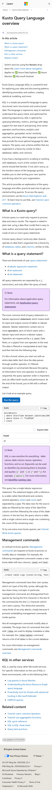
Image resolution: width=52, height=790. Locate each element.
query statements (38, 260)
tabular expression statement (23, 266)
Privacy (37, 766)
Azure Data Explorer (20, 9)
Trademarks (7, 786)
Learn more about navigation (28, 68)
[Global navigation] (3, 3)
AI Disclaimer (7, 774)
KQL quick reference (17, 721)
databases (9, 246)
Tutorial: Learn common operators (23, 713)
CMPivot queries (15, 699)
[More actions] (47, 10)
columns (30, 246)
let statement (15, 270)
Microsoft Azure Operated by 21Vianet (18, 770)
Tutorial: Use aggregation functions (24, 717)
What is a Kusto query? (14, 43)
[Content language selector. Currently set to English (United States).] (15, 749)
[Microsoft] (26, 4)
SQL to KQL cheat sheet (18, 725)
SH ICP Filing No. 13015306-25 (15, 762)
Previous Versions (24, 774)
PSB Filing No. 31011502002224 (15, 766)
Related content (11, 57)
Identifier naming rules (19, 479)
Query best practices (17, 729)
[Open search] (49, 3)
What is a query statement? (16, 47)
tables (18, 246)
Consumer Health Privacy (13, 782)
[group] (26, 417)
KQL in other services (13, 54)
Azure (5, 9)
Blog (37, 774)
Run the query (11, 399)
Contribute (6, 778)
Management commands (15, 50)
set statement (15, 274)
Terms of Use (34, 782)
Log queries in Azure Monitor (21, 680)
